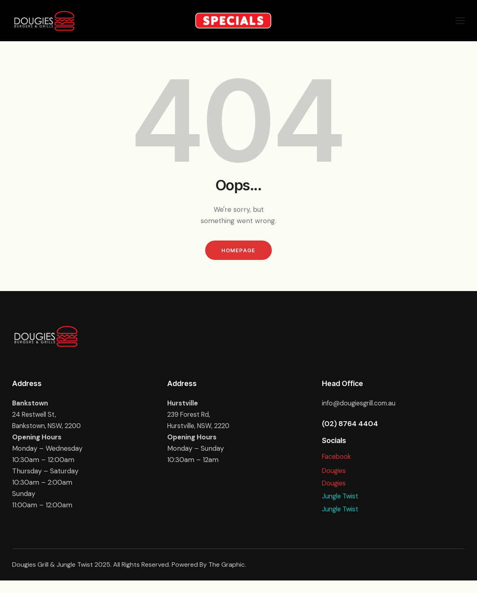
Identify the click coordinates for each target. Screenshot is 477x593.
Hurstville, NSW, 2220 (200, 428)
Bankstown (30, 405)
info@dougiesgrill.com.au (361, 405)
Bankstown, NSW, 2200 (49, 428)
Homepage (238, 251)
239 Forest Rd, (190, 416)
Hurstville (183, 405)
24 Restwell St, (35, 416)
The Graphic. (227, 577)
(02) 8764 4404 (350, 426)
